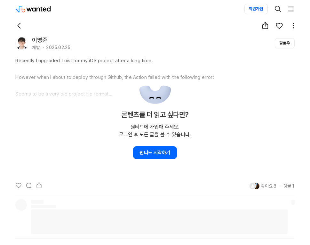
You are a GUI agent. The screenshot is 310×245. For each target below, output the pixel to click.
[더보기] (290, 9)
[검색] (278, 9)
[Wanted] (33, 9)
